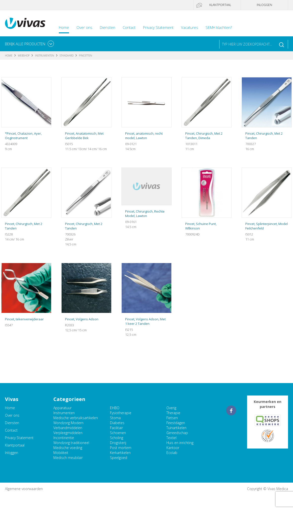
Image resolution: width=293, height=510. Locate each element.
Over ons (84, 27)
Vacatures (189, 27)
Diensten (107, 27)
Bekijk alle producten (25, 43)
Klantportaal (220, 5)
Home (64, 27)
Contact (129, 27)
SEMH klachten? (219, 27)
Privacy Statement (158, 27)
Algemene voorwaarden (24, 488)
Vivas (25, 23)
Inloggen (264, 5)
